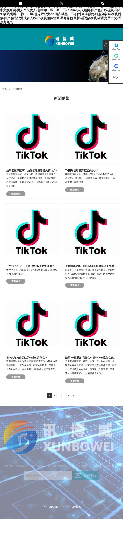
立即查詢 (90, 476)
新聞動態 (17, 89)
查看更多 (15, 193)
